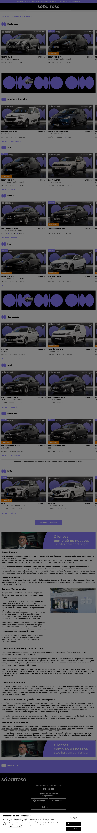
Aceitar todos (74, 829)
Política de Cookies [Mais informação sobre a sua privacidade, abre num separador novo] (15, 827)
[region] (48, 823)
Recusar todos (73, 824)
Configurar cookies (74, 818)
